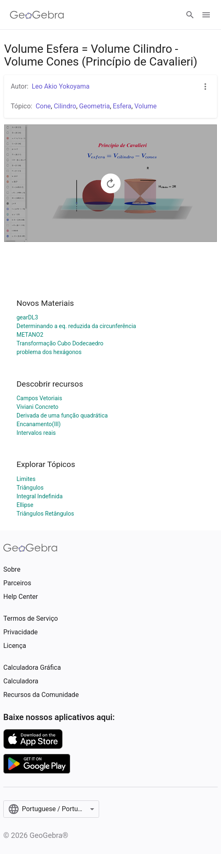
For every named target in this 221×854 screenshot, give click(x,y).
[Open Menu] (206, 15)
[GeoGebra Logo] (37, 15)
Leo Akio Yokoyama (61, 86)
